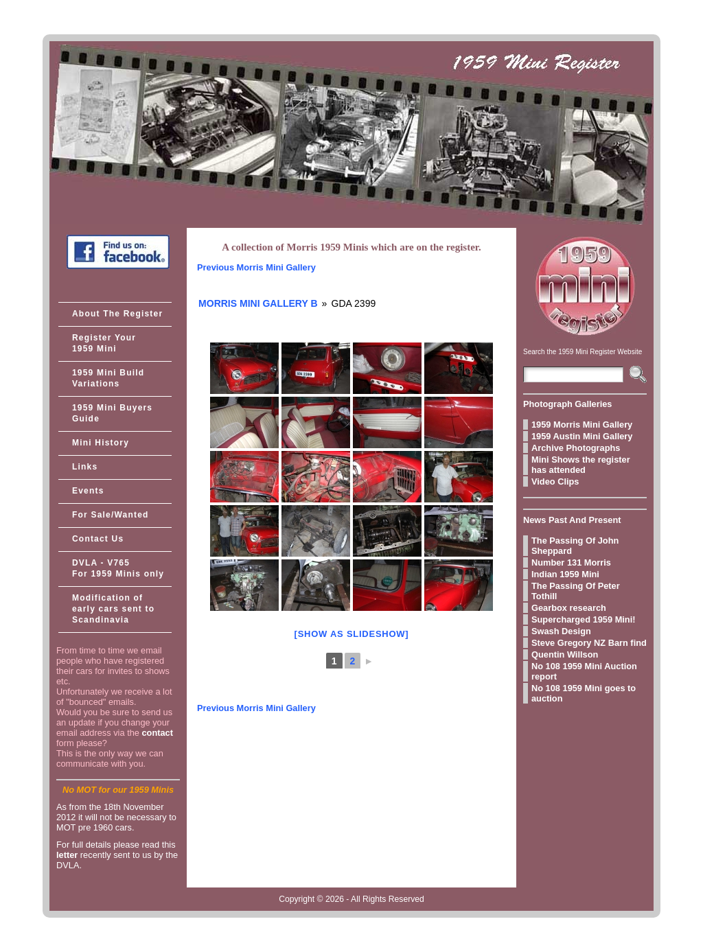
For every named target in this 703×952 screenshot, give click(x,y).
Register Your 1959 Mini (104, 343)
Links (84, 467)
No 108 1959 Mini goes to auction (583, 693)
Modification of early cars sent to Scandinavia (113, 609)
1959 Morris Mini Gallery (581, 424)
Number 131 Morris (571, 562)
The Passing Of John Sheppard (575, 545)
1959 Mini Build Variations (108, 378)
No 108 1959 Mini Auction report (584, 671)
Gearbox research (568, 608)
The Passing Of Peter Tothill (575, 591)
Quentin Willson (564, 654)
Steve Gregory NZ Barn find (589, 643)
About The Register (117, 313)
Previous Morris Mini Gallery (256, 267)
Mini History (100, 443)
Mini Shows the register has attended (580, 464)
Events (88, 491)
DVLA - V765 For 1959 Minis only (118, 568)
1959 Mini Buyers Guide (112, 413)
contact (157, 733)
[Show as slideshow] (352, 634)
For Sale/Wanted (110, 515)
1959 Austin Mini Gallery (581, 436)
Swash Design (561, 631)
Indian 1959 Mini (565, 574)
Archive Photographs (575, 448)
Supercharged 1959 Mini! (583, 619)
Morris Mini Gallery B (257, 303)
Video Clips (555, 481)
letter (67, 855)
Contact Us (98, 539)
